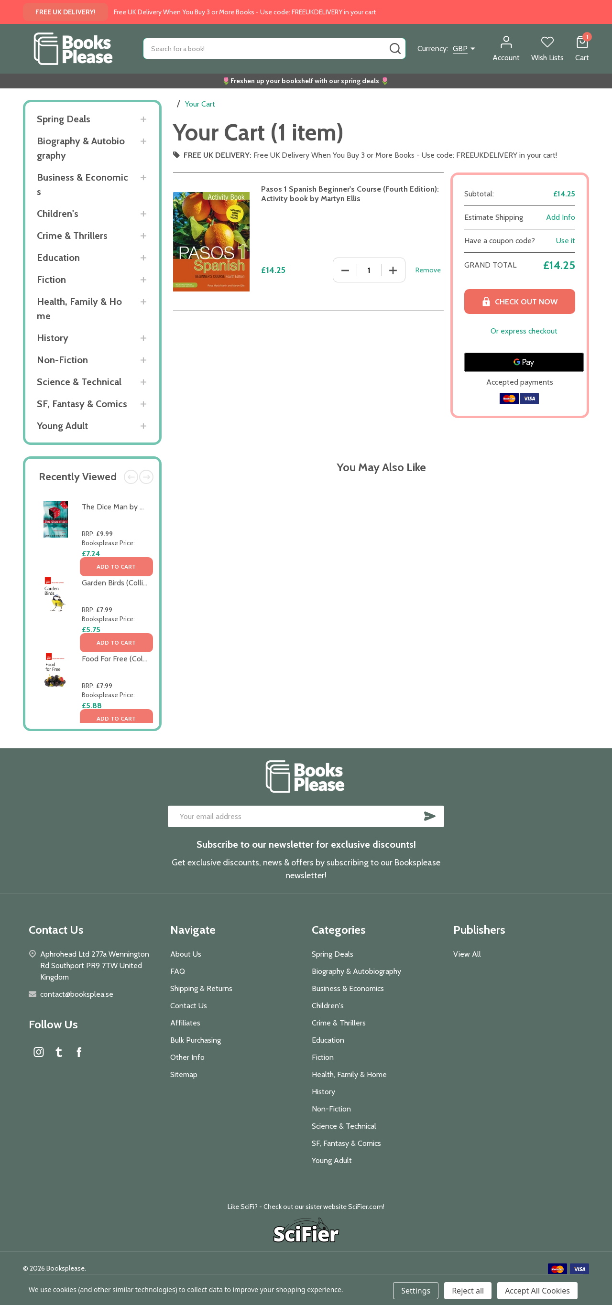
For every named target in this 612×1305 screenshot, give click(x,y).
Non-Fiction (62, 360)
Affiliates (185, 1022)
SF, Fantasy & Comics (82, 404)
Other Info (187, 1057)
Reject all (468, 1290)
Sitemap (183, 1074)
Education (58, 257)
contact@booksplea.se (76, 994)
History (52, 338)
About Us (185, 954)
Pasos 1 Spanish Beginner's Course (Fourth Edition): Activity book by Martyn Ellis (350, 193)
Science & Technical (79, 382)
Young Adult (62, 425)
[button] (306, 1231)
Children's (57, 213)
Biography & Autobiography (81, 148)
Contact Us (188, 1005)
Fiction (51, 279)
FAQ (177, 971)
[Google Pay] (524, 362)
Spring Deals (63, 119)
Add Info (560, 217)
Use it (565, 240)
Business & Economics (82, 184)
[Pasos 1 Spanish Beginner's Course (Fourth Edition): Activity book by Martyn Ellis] (369, 270)
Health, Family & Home (79, 309)
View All (467, 954)
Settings (415, 1290)
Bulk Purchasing (195, 1040)
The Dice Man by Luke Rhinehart (135, 506)
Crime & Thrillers (72, 235)
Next (146, 477)
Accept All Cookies (537, 1290)
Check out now (519, 301)
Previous (131, 477)
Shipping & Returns (201, 988)
